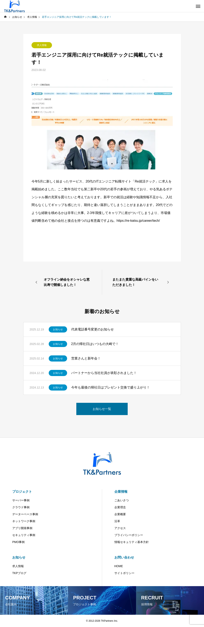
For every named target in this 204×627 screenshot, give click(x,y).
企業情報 (120, 491)
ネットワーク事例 (23, 521)
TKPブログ (19, 573)
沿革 (117, 521)
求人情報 (42, 45)
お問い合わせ (124, 557)
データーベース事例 (25, 514)
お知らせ (58, 329)
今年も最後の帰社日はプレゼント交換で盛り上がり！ (110, 387)
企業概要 (120, 514)
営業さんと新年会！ (86, 358)
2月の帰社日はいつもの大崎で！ (95, 344)
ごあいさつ (121, 500)
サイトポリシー (124, 573)
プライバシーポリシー (128, 535)
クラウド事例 (20, 507)
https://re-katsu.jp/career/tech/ (138, 220)
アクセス (120, 528)
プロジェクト (22, 491)
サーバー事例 (20, 500)
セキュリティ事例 (23, 535)
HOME (118, 566)
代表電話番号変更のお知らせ (92, 329)
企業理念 (120, 507)
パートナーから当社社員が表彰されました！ (104, 373)
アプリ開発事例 (22, 528)
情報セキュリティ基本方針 (131, 542)
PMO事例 (18, 542)
